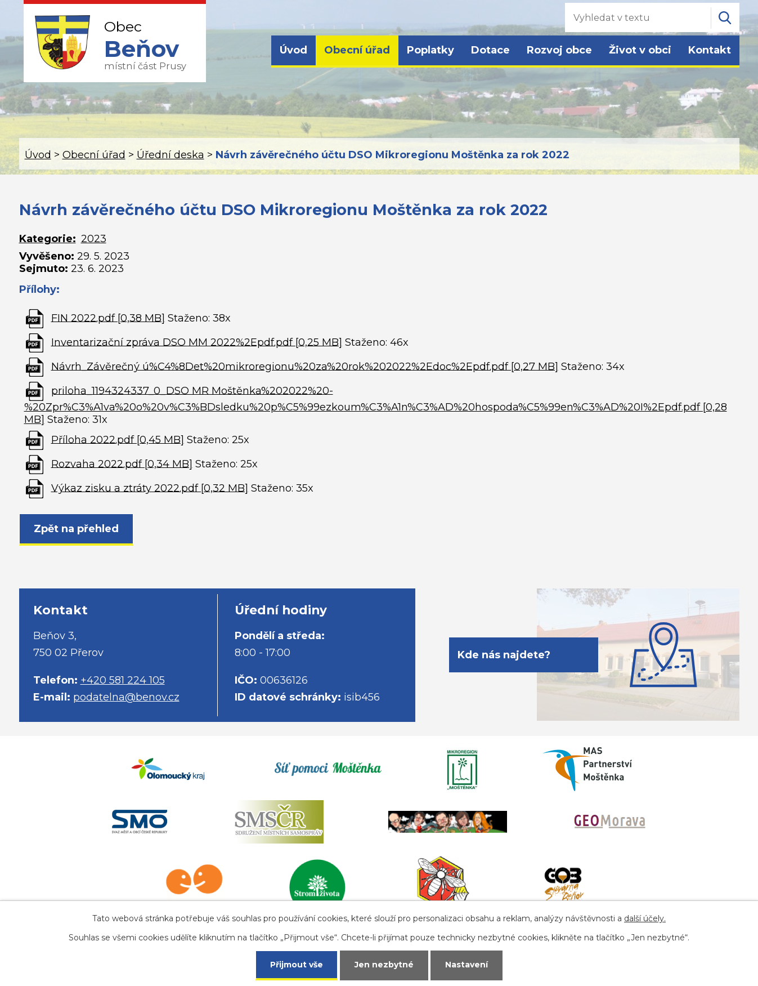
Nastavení (466, 965)
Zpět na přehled (76, 529)
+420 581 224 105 (122, 680)
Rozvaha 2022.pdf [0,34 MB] (121, 463)
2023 (93, 239)
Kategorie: (47, 239)
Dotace (490, 50)
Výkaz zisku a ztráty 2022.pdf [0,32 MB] (149, 487)
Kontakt (709, 50)
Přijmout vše (296, 965)
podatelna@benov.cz (126, 697)
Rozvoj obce (559, 50)
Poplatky (430, 50)
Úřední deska (170, 155)
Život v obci (640, 50)
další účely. (645, 918)
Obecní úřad (357, 50)
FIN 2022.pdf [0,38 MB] (108, 317)
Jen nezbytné (384, 965)
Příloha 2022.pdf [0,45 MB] (117, 439)
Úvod (293, 50)
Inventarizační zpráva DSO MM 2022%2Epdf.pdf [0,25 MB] (196, 342)
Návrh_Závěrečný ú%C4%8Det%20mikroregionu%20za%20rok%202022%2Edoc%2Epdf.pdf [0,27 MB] (304, 366)
